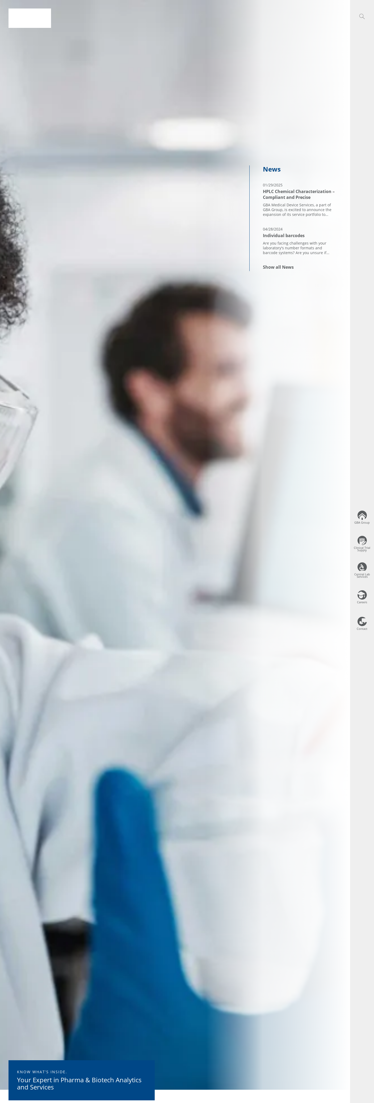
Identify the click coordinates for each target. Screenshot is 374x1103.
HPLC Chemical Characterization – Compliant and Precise (299, 194)
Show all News (278, 267)
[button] (362, 16)
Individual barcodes (284, 235)
